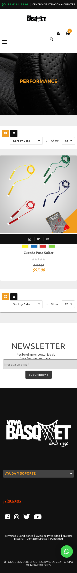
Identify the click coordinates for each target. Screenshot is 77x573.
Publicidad (56, 538)
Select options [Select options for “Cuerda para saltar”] (29, 239)
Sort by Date (21, 140)
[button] (67, 551)
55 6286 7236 (18, 4)
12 (66, 140)
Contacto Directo (37, 538)
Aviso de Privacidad (48, 535)
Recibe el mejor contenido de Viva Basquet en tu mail (36, 356)
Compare (48, 239)
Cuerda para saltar (39, 253)
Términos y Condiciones (19, 535)
